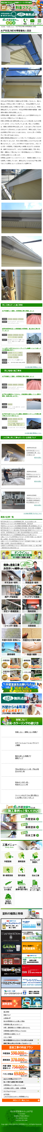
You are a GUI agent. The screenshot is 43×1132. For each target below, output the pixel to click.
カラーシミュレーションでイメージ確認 (27, 744)
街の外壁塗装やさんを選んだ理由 (14, 1021)
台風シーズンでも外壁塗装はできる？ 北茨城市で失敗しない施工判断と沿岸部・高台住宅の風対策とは (21, 542)
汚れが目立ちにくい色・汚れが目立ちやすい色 (27, 770)
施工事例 (6, 1012)
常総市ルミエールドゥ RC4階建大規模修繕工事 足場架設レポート (33, 500)
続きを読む (37, 457)
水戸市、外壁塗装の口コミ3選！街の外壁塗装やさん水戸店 (19, 532)
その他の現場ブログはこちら (33, 513)
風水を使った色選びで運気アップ (23, 757)
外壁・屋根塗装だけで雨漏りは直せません (17, 1027)
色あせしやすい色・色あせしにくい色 (22, 783)
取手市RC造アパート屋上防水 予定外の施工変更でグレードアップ (21, 530)
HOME (3, 26)
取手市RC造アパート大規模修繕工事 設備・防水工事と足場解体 (21, 528)
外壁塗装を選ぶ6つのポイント (13, 1024)
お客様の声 (7, 1018)
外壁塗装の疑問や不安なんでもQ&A (15, 1031)
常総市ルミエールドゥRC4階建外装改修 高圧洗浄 (33, 476)
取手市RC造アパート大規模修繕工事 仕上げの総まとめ (33, 453)
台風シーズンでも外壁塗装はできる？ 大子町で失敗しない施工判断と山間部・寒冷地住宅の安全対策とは (21, 538)
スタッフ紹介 (8, 1037)
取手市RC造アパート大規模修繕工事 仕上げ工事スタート (19, 535)
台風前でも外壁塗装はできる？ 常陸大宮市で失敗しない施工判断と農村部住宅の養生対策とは (21, 547)
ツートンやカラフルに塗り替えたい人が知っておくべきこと (27, 796)
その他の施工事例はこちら (33, 367)
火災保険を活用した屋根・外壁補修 (15, 1088)
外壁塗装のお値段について (12, 1034)
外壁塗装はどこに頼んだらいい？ (14, 1085)
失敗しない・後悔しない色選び (26, 732)
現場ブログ (10, 26)
